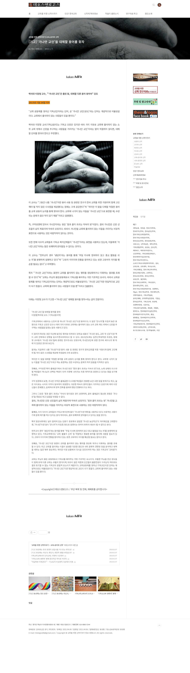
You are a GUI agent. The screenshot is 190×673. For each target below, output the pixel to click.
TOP (159, 660)
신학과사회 (151, 327)
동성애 (154, 301)
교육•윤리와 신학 (57, 579)
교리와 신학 (138, 144)
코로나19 (136, 244)
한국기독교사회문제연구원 (142, 289)
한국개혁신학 (154, 292)
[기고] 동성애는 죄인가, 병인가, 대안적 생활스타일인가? (51, 587)
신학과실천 (144, 244)
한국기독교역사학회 (150, 269)
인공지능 (146, 305)
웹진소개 (148, 13)
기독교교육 (147, 301)
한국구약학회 (150, 228)
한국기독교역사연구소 (140, 260)
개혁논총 (136, 228)
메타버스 (136, 250)
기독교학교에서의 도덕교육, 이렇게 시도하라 (47, 590)
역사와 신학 (138, 151)
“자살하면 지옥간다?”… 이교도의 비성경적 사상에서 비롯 (52, 596)
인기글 (142, 216)
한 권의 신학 (138, 164)
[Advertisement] (74, 541)
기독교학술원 (147, 295)
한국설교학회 (137, 301)
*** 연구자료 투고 (139, 179)
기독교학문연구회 (139, 324)
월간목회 (143, 279)
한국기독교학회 (144, 292)
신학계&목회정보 (139, 175)
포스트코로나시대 (139, 330)
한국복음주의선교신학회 (141, 321)
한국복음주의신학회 (153, 324)
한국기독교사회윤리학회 (141, 237)
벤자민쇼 (136, 311)
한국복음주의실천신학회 (148, 311)
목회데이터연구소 (146, 250)
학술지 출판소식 (112, 13)
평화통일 (136, 317)
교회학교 (149, 273)
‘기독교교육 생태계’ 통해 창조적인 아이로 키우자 (49, 593)
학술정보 (137, 167)
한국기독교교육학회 (139, 282)
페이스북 (135, 339)
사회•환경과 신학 (140, 160)
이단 (158, 330)
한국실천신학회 (150, 231)
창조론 (142, 228)
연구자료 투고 (132, 13)
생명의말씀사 (137, 295)
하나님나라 (151, 266)
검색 (154, 5)
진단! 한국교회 (71, 13)
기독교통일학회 (138, 247)
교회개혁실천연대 (148, 298)
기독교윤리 (151, 282)
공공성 (147, 247)
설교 (156, 263)
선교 (146, 285)
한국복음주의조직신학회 (141, 314)
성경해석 (155, 289)
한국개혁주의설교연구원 (141, 257)
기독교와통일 (137, 269)
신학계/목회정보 (91, 13)
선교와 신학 (138, 154)
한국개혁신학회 (138, 285)
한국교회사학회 (138, 276)
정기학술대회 (150, 330)
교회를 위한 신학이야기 (47, 13)
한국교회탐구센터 (139, 273)
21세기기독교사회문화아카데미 (143, 263)
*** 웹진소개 (138, 187)
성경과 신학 (138, 141)
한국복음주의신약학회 (147, 317)
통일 (152, 314)
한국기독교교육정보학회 (141, 234)
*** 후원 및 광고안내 (140, 183)
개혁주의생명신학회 (139, 327)
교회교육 (136, 266)
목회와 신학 (138, 148)
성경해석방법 (137, 305)
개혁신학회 (153, 244)
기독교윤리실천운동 (139, 308)
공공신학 (136, 279)
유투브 (146, 339)
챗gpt (135, 292)
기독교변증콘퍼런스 (148, 253)
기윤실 (157, 298)
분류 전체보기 (138, 133)
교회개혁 (143, 266)
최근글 (135, 216)
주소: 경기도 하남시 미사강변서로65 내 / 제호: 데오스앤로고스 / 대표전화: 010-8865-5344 (59, 659)
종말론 (150, 308)
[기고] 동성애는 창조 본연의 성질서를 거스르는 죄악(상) (51, 584)
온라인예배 (136, 298)
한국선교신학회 (138, 241)
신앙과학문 (136, 253)
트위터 (141, 339)
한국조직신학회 (138, 231)
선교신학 (154, 247)
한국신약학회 (149, 276)
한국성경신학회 (150, 241)
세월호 (156, 308)
